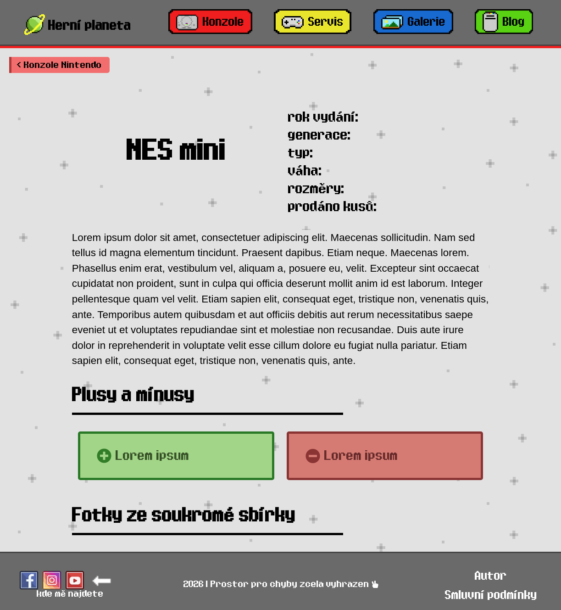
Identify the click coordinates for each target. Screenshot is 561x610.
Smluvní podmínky (491, 595)
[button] (59, 65)
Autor (491, 576)
